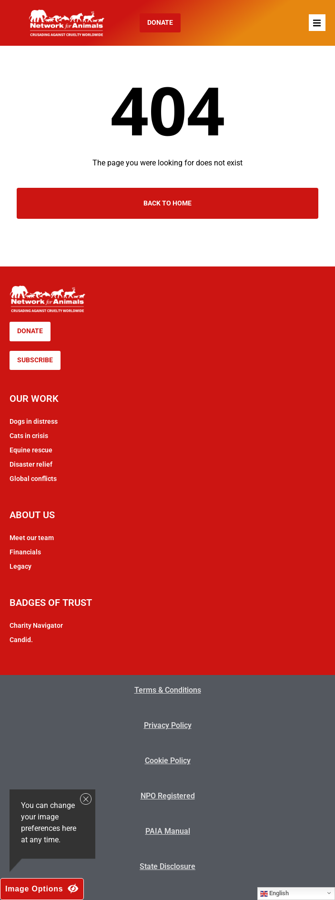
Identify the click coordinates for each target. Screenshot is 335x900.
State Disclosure (167, 866)
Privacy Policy (168, 725)
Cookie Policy (168, 760)
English (274, 893)
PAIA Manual (167, 831)
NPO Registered (168, 795)
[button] (317, 22)
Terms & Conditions (167, 690)
